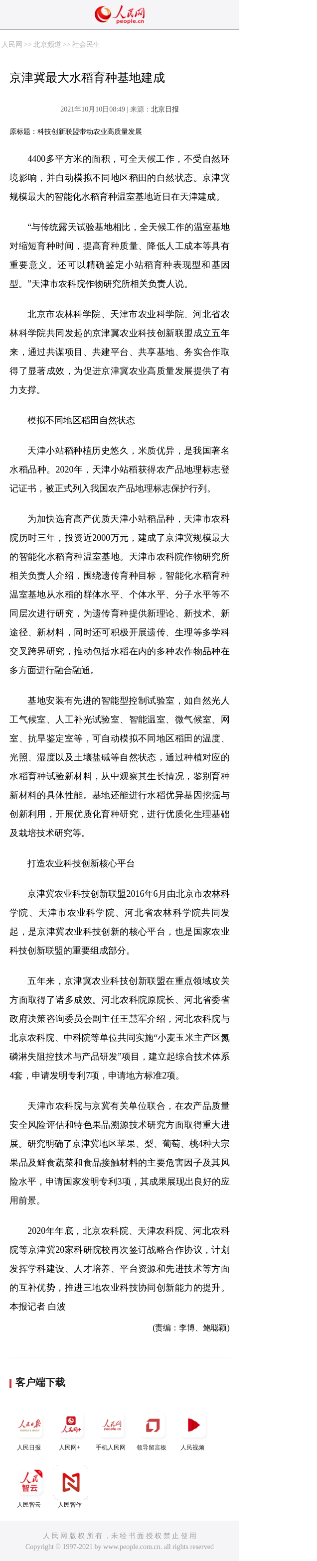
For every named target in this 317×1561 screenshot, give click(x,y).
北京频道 (47, 44)
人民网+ (70, 1429)
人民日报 (29, 1429)
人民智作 (70, 1486)
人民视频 (193, 1429)
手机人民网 (111, 1429)
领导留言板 (152, 1429)
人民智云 (29, 1486)
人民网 (11, 44)
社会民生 (86, 44)
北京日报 (165, 109)
